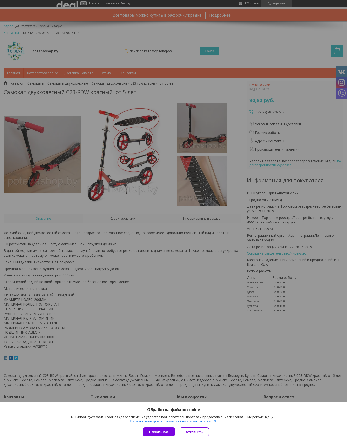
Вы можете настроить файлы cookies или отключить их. (172, 421)
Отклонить (194, 432)
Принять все (159, 432)
